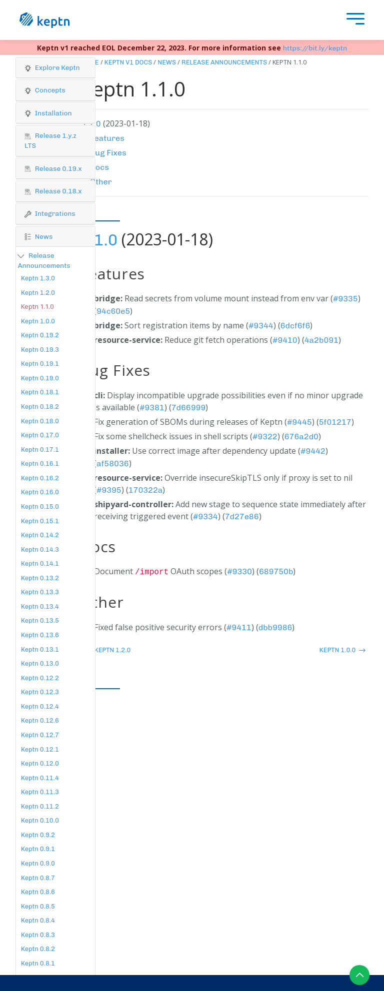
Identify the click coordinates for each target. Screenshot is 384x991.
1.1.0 (99, 239)
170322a (145, 490)
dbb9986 (275, 627)
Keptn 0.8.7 (38, 878)
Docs (99, 167)
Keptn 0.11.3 (40, 792)
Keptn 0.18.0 (40, 421)
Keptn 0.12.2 (40, 678)
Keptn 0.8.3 (38, 935)
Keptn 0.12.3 (40, 692)
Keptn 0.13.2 (40, 578)
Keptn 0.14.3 (40, 549)
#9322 (265, 436)
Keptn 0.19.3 (40, 349)
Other (101, 181)
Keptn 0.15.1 (40, 521)
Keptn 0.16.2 (40, 478)
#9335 (345, 298)
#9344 (261, 325)
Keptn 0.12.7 (40, 735)
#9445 (299, 422)
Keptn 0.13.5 (40, 620)
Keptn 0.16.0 (40, 492)
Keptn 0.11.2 (40, 806)
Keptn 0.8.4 (38, 920)
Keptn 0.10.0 (40, 820)
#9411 (239, 627)
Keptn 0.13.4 (40, 606)
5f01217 (335, 422)
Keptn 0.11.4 (40, 778)
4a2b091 (321, 340)
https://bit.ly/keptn (315, 48)
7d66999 (189, 407)
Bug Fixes (108, 152)
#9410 (285, 340)
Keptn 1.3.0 (38, 278)
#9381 (152, 407)
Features (107, 138)
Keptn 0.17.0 (40, 435)
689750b (276, 571)
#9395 (109, 490)
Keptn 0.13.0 (40, 663)
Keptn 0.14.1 (40, 563)
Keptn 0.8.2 (38, 949)
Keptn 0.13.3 (40, 592)
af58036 (112, 463)
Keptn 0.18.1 (40, 392)
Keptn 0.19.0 (40, 378)
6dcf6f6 (295, 325)
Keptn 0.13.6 (40, 635)
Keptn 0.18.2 (40, 406)
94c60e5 (113, 311)
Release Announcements (224, 62)
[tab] (55, 67)
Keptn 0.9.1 (38, 849)
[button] (55, 67)
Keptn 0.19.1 (40, 363)
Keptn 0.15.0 (40, 506)
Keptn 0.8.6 (38, 892)
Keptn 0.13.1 (40, 649)
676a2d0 (301, 436)
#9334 (205, 516)
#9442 (313, 451)
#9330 (239, 571)
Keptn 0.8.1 (38, 963)
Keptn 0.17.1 (40, 449)
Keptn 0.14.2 (40, 535)
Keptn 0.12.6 (40, 720)
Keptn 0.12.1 (40, 749)
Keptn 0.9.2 (38, 835)
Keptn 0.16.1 (40, 463)
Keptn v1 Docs (128, 62)
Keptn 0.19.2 (40, 335)
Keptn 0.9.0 (38, 863)
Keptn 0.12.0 (40, 763)
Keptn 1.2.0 (38, 292)
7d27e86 (242, 516)
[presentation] (353, 20)
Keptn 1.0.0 (38, 321)
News (167, 62)
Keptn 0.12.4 (40, 706)
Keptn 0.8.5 (38, 906)
